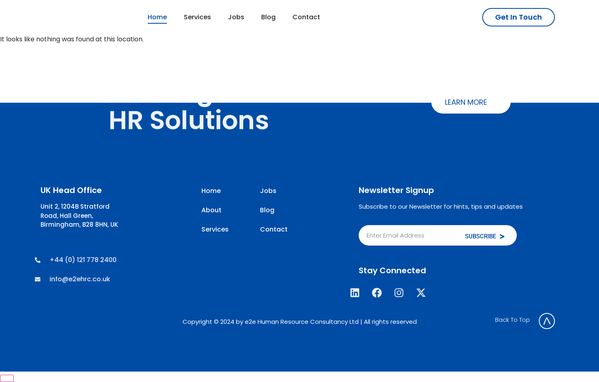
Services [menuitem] (197, 17)
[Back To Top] (547, 321)
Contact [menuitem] (306, 17)
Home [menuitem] (157, 17)
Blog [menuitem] (268, 17)
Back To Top (512, 319)
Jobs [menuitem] (236, 17)
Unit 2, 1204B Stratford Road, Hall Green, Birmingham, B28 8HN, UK (79, 215)
